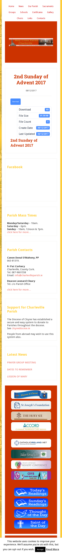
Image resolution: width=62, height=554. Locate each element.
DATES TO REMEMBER (19, 369)
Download (15, 101)
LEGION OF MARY (17, 376)
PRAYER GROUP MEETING (21, 362)
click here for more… (19, 232)
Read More (52, 549)
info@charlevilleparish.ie (28, 275)
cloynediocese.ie (21, 328)
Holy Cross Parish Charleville (31, 42)
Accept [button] (40, 549)
